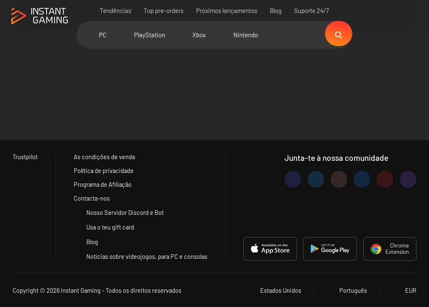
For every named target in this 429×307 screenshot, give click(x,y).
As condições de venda (104, 156)
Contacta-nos (91, 198)
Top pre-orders (164, 10)
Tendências (116, 10)
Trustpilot (25, 156)
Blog (276, 10)
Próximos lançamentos (227, 10)
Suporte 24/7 (312, 10)
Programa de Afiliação (103, 184)
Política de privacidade (103, 170)
